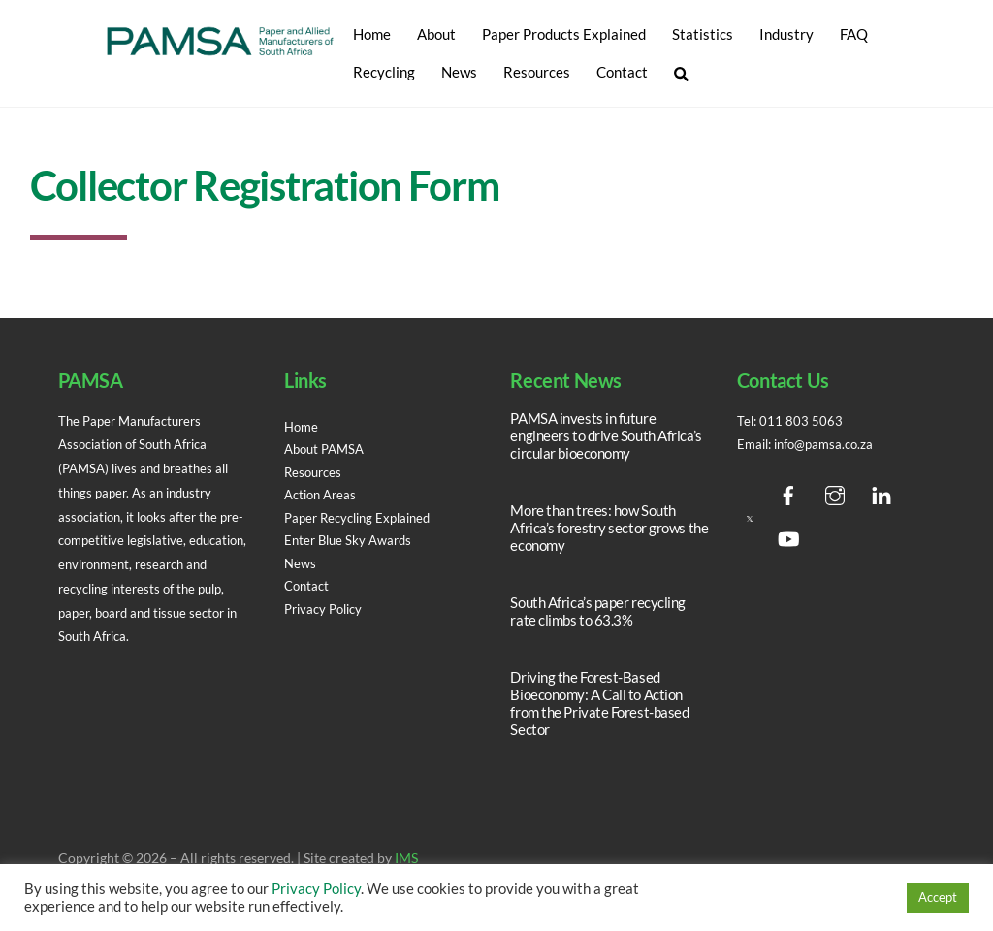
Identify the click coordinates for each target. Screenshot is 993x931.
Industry (786, 34)
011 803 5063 (803, 421)
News (459, 71)
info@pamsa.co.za (831, 444)
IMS (406, 858)
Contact (622, 71)
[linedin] (881, 491)
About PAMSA (327, 449)
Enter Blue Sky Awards (352, 540)
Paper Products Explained (564, 34)
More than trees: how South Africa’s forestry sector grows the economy (609, 527)
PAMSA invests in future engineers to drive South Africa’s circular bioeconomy (605, 435)
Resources (536, 71)
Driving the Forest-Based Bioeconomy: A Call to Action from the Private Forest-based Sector (599, 703)
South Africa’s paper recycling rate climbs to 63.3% (598, 611)
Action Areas (323, 494)
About (436, 34)
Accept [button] (937, 897)
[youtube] (788, 535)
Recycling (384, 71)
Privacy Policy (327, 609)
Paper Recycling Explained (363, 518)
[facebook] (788, 491)
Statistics (702, 34)
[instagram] (835, 491)
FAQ (854, 34)
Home (372, 34)
